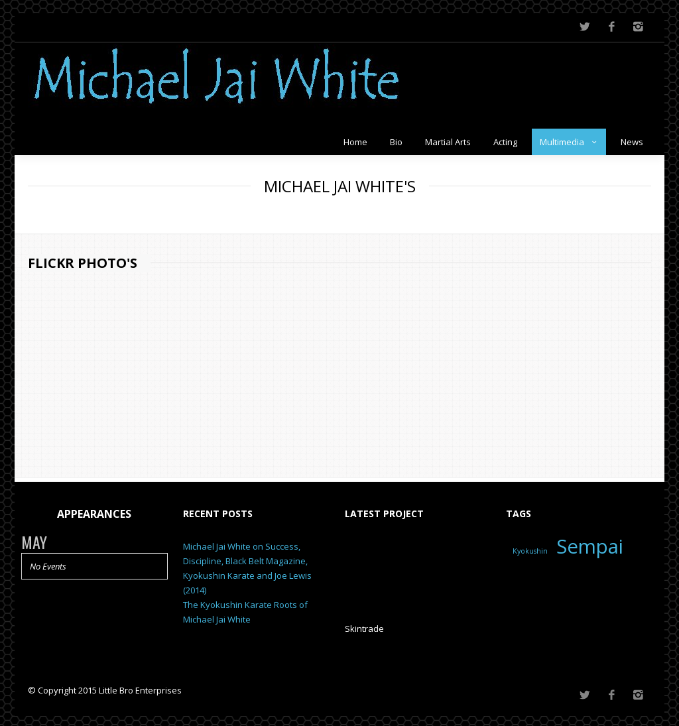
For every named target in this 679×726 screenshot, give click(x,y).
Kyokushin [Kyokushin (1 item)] (530, 549)
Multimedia (569, 140)
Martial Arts (448, 140)
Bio (396, 140)
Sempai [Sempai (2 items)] (589, 544)
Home (355, 140)
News (632, 140)
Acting (505, 140)
